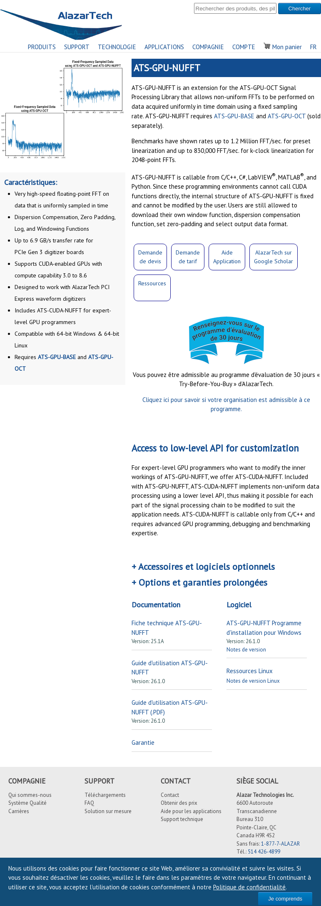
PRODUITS (42, 47)
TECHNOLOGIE (117, 47)
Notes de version (246, 649)
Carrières (18, 811)
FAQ (89, 802)
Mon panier (283, 47)
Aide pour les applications (191, 811)
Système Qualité (27, 802)
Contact (170, 795)
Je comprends (285, 899)
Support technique (182, 819)
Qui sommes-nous (30, 795)
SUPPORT (77, 47)
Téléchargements (105, 795)
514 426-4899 (264, 851)
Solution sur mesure (108, 811)
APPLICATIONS (164, 47)
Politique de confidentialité (249, 887)
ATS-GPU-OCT (287, 116)
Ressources (152, 283)
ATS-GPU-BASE (57, 357)
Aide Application (227, 257)
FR (313, 47)
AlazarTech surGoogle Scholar (273, 257)
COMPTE (243, 47)
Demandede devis (150, 257)
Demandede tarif (188, 257)
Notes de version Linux (253, 680)
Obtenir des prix (179, 802)
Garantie (143, 742)
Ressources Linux (249, 671)
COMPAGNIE (208, 47)
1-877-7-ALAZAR (280, 843)
